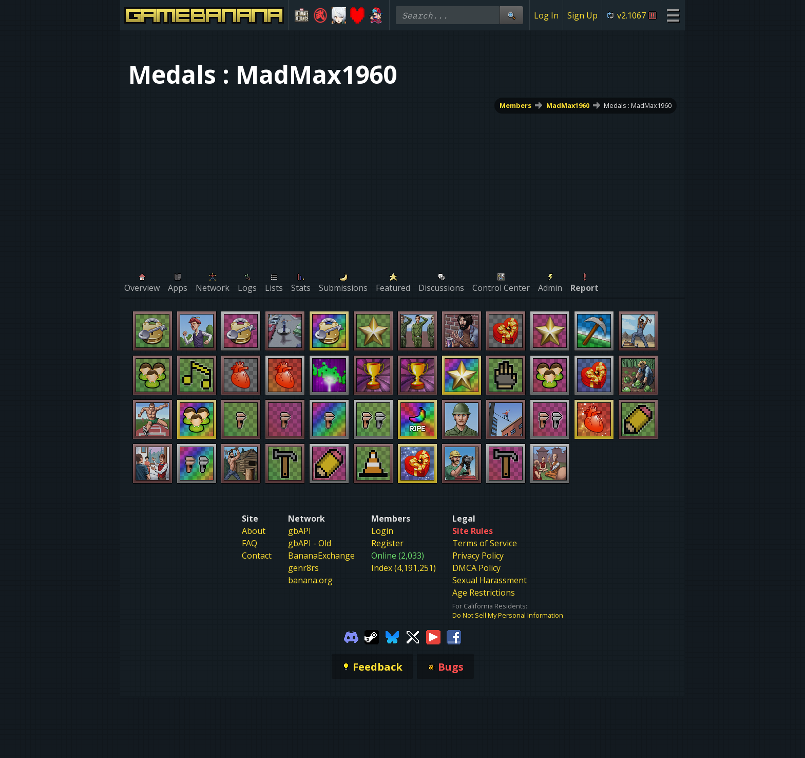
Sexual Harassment (489, 580)
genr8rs (303, 568)
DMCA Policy (476, 568)
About (253, 531)
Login (382, 531)
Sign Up (582, 15)
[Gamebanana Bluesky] (392, 636)
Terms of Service (484, 543)
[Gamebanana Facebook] (454, 636)
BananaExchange (321, 555)
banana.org (310, 580)
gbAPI (299, 531)
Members (515, 105)
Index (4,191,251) (403, 568)
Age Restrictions (483, 592)
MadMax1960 (567, 105)
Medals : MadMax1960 (638, 105)
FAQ (249, 543)
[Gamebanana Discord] (351, 636)
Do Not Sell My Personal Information (507, 615)
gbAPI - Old (309, 543)
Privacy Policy (478, 555)
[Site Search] (511, 15)
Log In (546, 15)
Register (387, 543)
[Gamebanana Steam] (371, 636)
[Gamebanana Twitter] (413, 636)
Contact (257, 555)
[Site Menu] (673, 15)
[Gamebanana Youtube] (433, 636)
